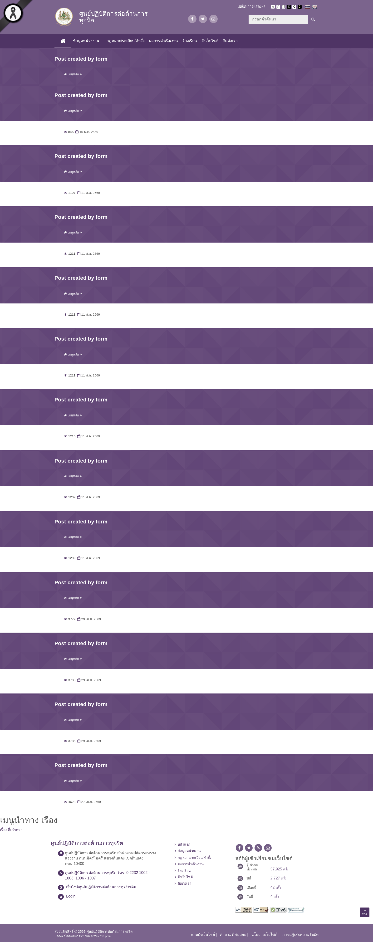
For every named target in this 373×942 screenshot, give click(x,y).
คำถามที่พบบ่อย (233, 934)
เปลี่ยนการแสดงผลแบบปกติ (294, 7)
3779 (69, 619)
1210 (69, 436)
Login (70, 896)
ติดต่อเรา (229, 41)
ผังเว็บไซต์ (209, 41)
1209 (69, 497)
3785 (69, 680)
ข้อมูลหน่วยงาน (86, 41)
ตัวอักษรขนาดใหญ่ (283, 7)
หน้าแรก (184, 844)
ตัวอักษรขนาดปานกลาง (278, 7)
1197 (69, 193)
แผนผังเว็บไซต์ (203, 934)
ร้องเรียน (189, 41)
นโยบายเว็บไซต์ (264, 934)
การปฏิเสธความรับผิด (300, 934)
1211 (69, 253)
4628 (69, 802)
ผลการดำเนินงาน (163, 41)
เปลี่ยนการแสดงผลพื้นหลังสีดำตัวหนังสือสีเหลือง (300, 7)
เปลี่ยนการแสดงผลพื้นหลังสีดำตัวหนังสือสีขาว (289, 7)
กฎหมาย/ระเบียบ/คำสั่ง (125, 41)
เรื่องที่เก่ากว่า (11, 830)
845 (69, 132)
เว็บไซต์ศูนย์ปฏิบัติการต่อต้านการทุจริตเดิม (101, 887)
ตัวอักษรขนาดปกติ (273, 7)
